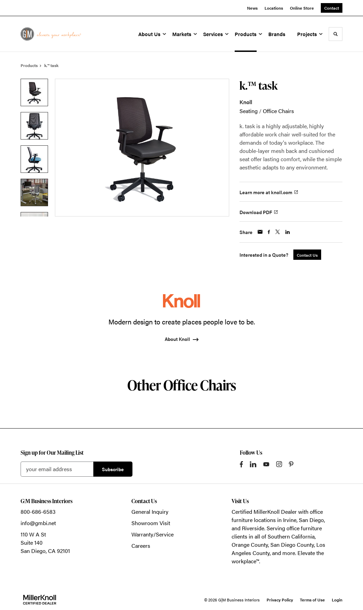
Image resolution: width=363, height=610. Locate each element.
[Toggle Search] (335, 34)
